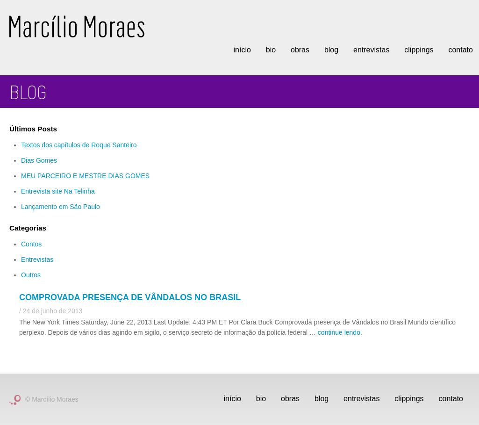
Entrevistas (371, 50)
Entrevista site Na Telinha (58, 191)
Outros (31, 275)
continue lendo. (340, 332)
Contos (31, 244)
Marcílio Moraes (76, 26)
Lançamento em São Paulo (60, 206)
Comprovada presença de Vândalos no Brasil (130, 297)
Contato (451, 399)
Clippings (418, 50)
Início (241, 50)
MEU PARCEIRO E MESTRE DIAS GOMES (85, 176)
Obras (300, 50)
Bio (271, 50)
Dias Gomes (39, 160)
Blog (331, 50)
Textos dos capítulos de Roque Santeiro (79, 145)
